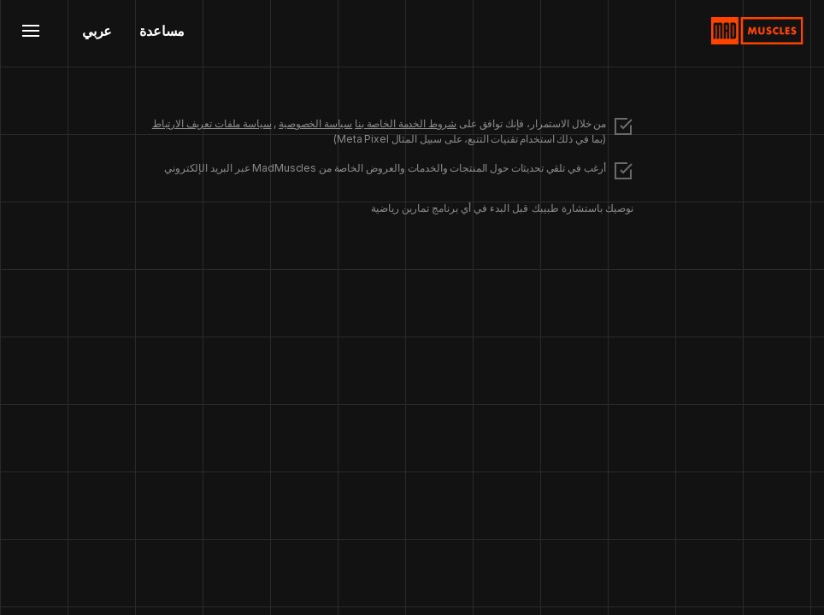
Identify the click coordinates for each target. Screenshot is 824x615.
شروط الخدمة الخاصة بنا (405, 123)
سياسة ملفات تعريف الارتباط (212, 123)
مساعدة (162, 30)
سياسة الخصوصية (315, 123)
